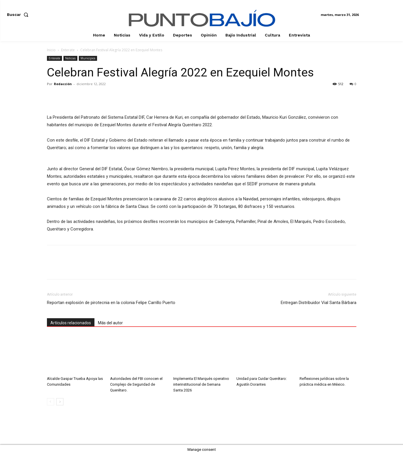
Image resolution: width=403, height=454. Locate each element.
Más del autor (110, 323)
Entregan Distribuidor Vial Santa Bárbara (318, 302)
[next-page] (59, 401)
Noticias (70, 58)
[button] (19, 14)
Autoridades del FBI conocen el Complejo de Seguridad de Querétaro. (136, 384)
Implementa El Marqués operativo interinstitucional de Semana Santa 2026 (201, 384)
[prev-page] (50, 401)
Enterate (68, 49)
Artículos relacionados (70, 323)
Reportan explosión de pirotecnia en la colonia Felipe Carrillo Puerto (111, 302)
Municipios (88, 58)
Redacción (63, 84)
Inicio (51, 49)
